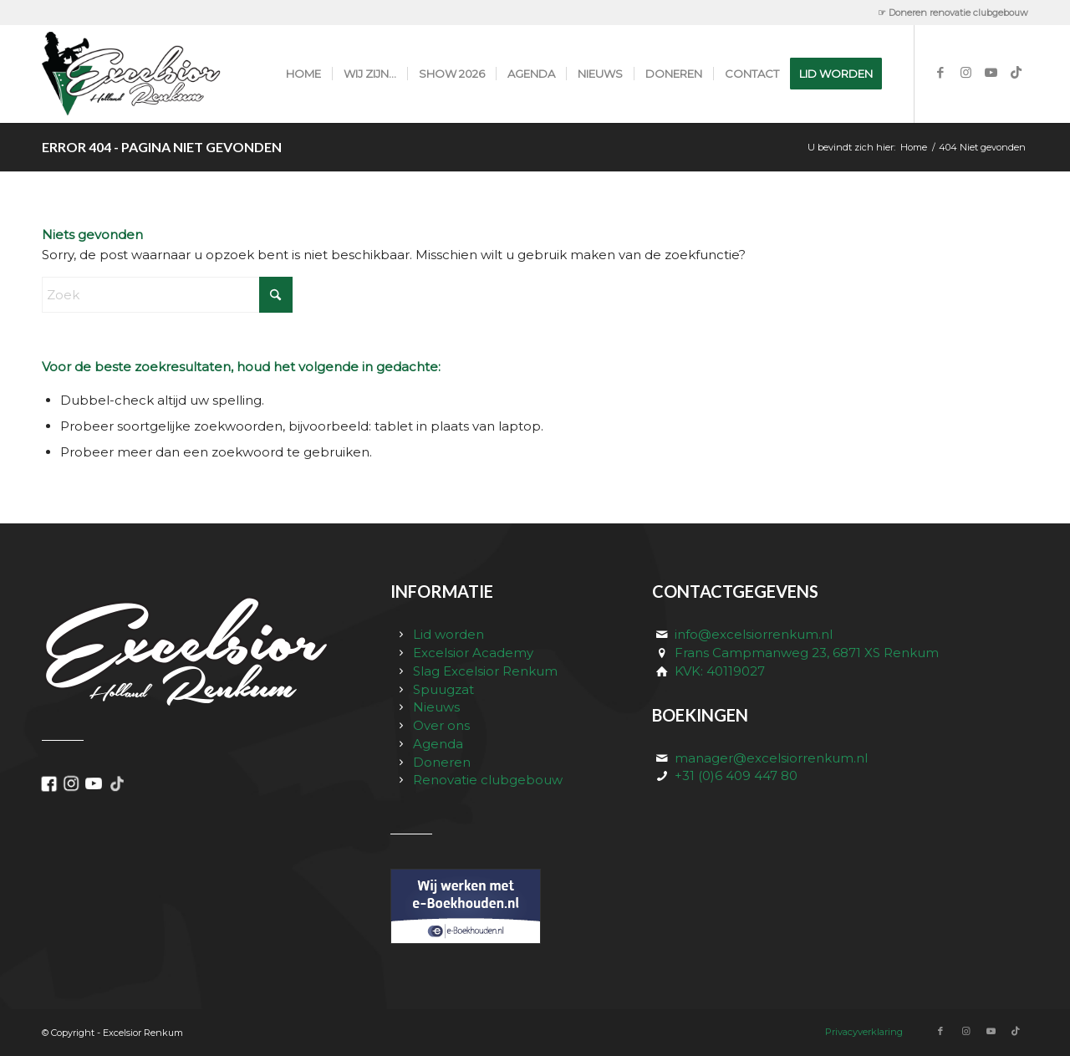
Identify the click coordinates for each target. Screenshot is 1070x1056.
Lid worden (448, 634)
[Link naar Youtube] (990, 72)
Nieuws (436, 707)
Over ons (441, 725)
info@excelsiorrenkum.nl (754, 634)
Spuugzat (443, 689)
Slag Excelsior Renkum (485, 671)
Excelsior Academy (473, 653)
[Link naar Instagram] (965, 72)
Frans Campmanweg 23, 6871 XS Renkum (807, 653)
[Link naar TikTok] (1015, 72)
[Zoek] (167, 295)
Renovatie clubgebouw (488, 780)
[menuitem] (948, 12)
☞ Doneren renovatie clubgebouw (953, 12)
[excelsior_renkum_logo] (149, 73)
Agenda (438, 744)
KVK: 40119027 (720, 671)
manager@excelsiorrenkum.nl (771, 758)
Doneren (442, 762)
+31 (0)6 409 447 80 (736, 775)
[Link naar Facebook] (940, 72)
